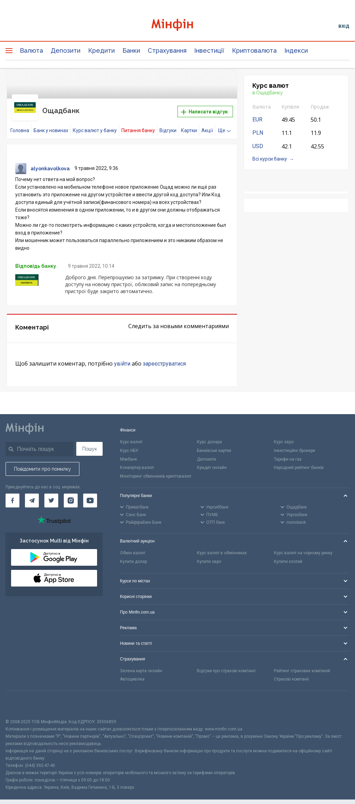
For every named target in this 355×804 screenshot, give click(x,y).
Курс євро (284, 435)
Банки (131, 50)
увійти (122, 357)
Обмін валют (132, 546)
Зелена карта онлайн (141, 663)
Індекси (296, 50)
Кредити (101, 50)
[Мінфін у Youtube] (90, 494)
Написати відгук (204, 108)
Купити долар (133, 554)
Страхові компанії (291, 672)
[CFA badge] (21, 698)
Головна (19, 124)
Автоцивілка (132, 672)
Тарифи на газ (288, 452)
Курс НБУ (129, 443)
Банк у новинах (51, 124)
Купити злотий (288, 554)
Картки (189, 124)
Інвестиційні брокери (294, 443)
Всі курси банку (269, 159)
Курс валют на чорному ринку (303, 546)
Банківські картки (214, 443)
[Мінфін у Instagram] (71, 494)
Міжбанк (128, 452)
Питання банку (138, 124)
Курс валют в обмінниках (222, 546)
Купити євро (209, 554)
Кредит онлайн (212, 461)
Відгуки (167, 124)
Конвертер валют (137, 461)
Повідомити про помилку (42, 462)
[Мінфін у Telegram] (32, 494)
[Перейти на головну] (177, 26)
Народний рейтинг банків (299, 461)
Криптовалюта (254, 50)
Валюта (31, 50)
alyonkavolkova (50, 162)
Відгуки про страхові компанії (226, 663)
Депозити (65, 50)
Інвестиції (209, 50)
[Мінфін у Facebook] (12, 494)
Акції (207, 124)
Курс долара (209, 435)
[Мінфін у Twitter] (51, 494)
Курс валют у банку (95, 124)
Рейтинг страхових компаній (302, 663)
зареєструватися (164, 357)
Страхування (167, 50)
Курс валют (131, 435)
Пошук (89, 442)
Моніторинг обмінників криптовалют (155, 469)
